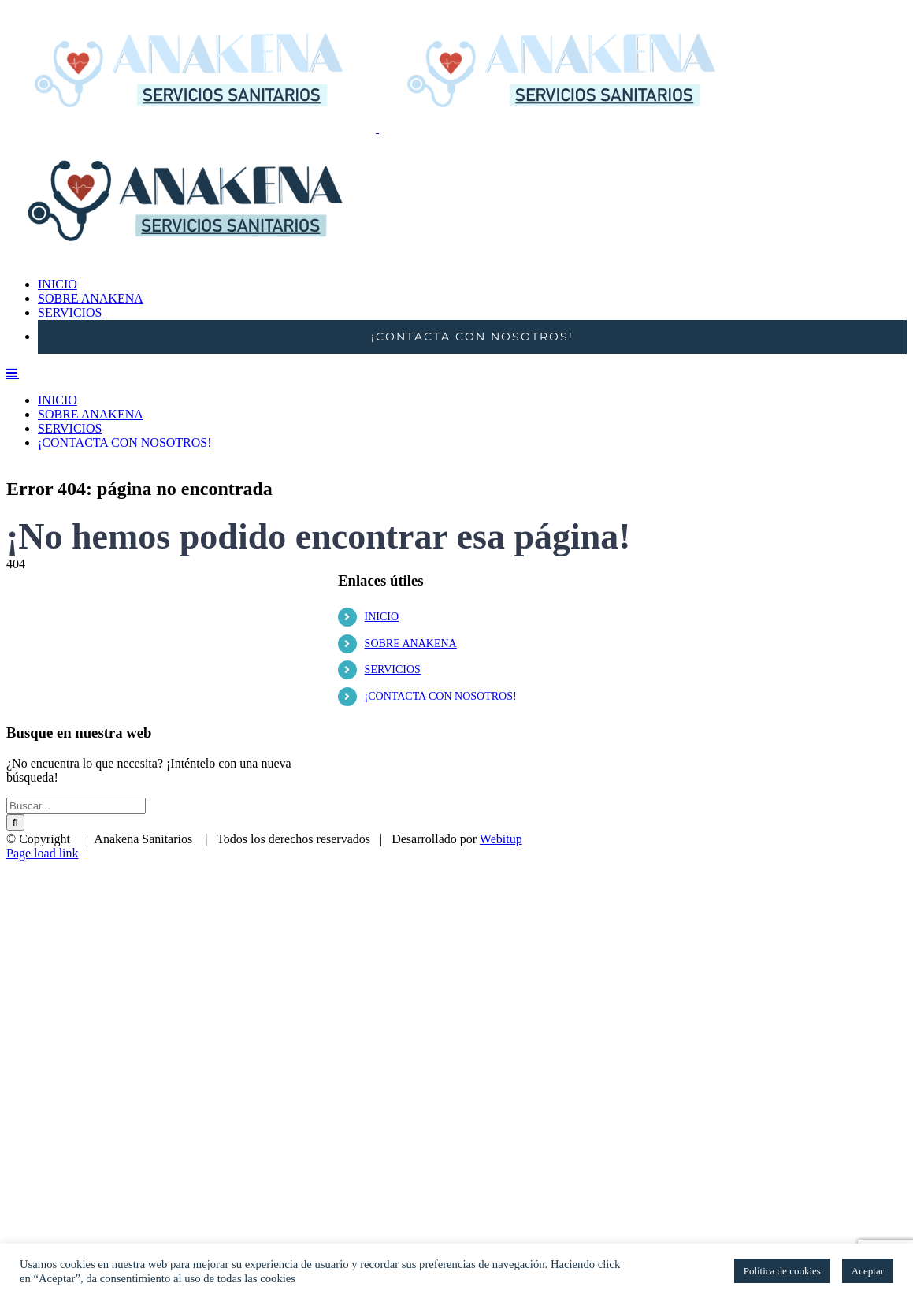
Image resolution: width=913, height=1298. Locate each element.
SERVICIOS (393, 650)
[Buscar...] (76, 786)
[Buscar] (15, 802)
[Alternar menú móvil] (12, 591)
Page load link (42, 833)
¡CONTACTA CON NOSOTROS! (441, 676)
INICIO (382, 597)
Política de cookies (782, 1271)
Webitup (501, 819)
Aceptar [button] (868, 1271)
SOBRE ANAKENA (411, 624)
